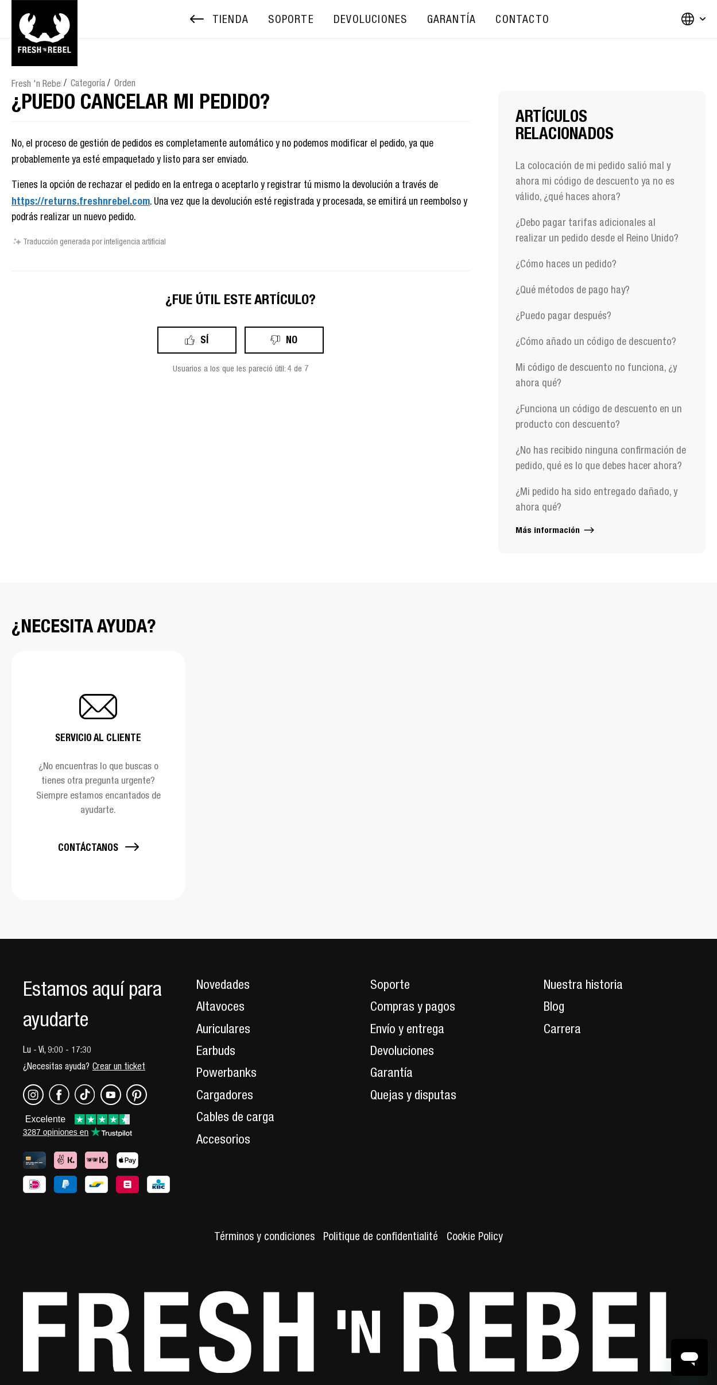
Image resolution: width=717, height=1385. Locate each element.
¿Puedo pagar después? (563, 315)
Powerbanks (226, 1072)
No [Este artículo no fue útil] (291, 339)
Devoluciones (402, 1050)
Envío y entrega (407, 1028)
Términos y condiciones (264, 1236)
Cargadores (224, 1094)
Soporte (390, 984)
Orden (124, 83)
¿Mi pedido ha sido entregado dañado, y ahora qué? (596, 499)
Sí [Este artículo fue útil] (204, 339)
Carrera (562, 1028)
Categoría (88, 83)
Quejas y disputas (413, 1094)
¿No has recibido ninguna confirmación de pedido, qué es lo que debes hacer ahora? (601, 457)
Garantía (391, 1072)
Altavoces (220, 1006)
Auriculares (223, 1028)
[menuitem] (290, 19)
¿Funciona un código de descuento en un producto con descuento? (599, 416)
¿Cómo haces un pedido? (566, 264)
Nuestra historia (583, 984)
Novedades (223, 984)
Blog (554, 1006)
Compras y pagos (412, 1006)
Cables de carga (235, 1116)
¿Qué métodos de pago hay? (573, 289)
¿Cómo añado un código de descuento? (596, 341)
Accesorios (223, 1138)
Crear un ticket (118, 1066)
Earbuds (215, 1050)
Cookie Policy (475, 1236)
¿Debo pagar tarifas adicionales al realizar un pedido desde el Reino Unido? (597, 230)
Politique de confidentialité (380, 1236)
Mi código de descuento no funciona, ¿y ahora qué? (596, 375)
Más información (556, 530)
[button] (98, 775)
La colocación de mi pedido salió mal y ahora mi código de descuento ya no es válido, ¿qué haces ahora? (595, 180)
